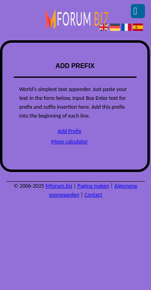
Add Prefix (69, 131)
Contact (93, 194)
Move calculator (69, 141)
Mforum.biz (59, 185)
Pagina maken (93, 185)
